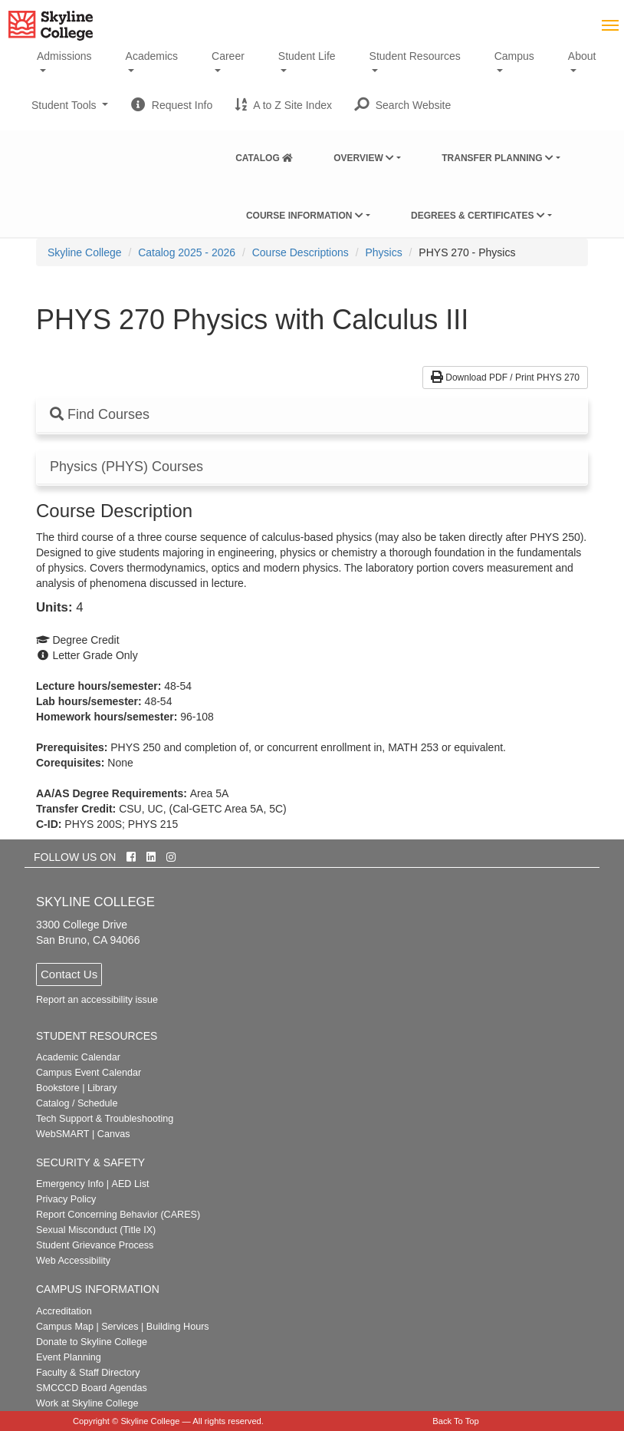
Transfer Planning (497, 158)
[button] (403, 105)
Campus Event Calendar (88, 1072)
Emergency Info (69, 1184)
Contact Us (69, 974)
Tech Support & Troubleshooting (104, 1118)
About (582, 56)
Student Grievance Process (94, 1245)
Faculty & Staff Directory (88, 1372)
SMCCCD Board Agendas (91, 1388)
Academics (152, 56)
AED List (130, 1184)
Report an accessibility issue (97, 999)
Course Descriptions (300, 252)
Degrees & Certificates (478, 215)
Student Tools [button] (69, 111)
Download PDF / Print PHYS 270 (505, 377)
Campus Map (65, 1326)
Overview (363, 158)
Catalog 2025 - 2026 (186, 252)
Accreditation (64, 1311)
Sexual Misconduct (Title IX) (96, 1230)
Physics (383, 252)
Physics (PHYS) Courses (126, 467)
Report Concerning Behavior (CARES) (118, 1214)
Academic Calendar (78, 1057)
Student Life (307, 56)
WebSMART (63, 1134)
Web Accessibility (73, 1260)
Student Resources (415, 56)
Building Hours (177, 1326)
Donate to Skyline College (91, 1342)
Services (119, 1326)
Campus (514, 56)
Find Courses (99, 414)
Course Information (304, 215)
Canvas (113, 1134)
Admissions (64, 56)
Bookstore (58, 1088)
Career (228, 56)
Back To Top (455, 1421)
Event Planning (68, 1357)
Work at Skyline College (87, 1403)
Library (102, 1088)
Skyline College (85, 252)
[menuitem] (264, 155)
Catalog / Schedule (76, 1103)
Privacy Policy (66, 1199)
